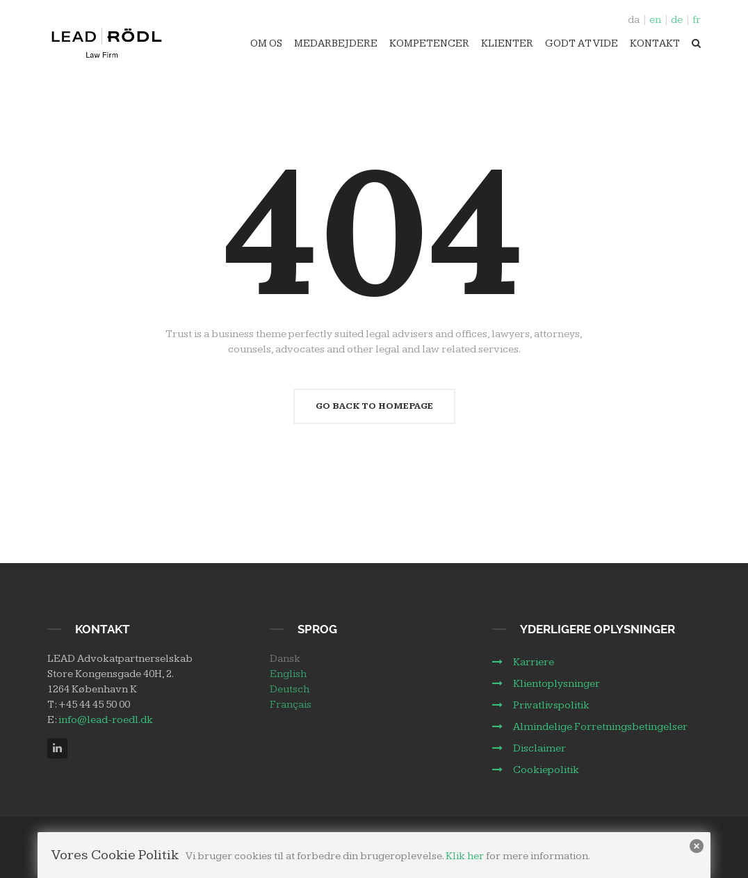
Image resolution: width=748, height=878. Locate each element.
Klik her (465, 856)
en (655, 20)
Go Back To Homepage (374, 406)
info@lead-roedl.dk (105, 720)
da (634, 20)
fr (696, 20)
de (677, 20)
